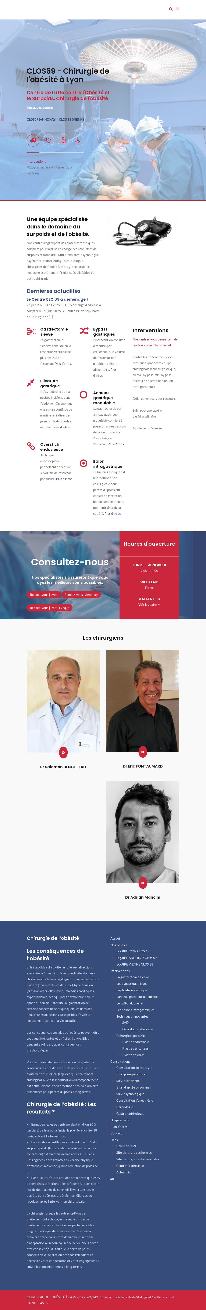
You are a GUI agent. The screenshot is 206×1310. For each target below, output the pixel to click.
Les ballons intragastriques (135, 1010)
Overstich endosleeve (137, 1029)
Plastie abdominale (135, 1042)
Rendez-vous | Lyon (43, 594)
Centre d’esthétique (130, 1166)
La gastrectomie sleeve (132, 977)
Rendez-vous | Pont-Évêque (49, 608)
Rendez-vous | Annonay (81, 594)
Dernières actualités (54, 291)
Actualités (123, 1172)
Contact (116, 1133)
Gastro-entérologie (130, 1113)
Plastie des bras (133, 1055)
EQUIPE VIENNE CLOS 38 (134, 964)
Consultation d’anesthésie (134, 1100)
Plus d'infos (63, 363)
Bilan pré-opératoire (130, 1074)
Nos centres (118, 945)
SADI (126, 1022)
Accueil (115, 938)
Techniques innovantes (132, 1016)
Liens (114, 1140)
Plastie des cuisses (135, 1048)
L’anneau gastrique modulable (137, 997)
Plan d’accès (119, 1127)
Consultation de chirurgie (134, 1067)
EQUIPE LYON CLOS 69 (132, 951)
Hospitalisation (121, 1120)
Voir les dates (149, 604)
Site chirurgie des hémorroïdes (137, 1159)
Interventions (120, 971)
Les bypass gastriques (131, 983)
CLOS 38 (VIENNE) (72, 119)
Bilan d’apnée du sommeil (133, 1087)
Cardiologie (124, 1107)
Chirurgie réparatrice (131, 1035)
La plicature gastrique (131, 990)
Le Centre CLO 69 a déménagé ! (57, 299)
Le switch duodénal (129, 1003)
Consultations (120, 1061)
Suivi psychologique (130, 1094)
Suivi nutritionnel (128, 1081)
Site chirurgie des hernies (134, 1152)
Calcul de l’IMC (126, 1146)
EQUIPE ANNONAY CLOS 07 (136, 958)
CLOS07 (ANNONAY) (42, 119)
